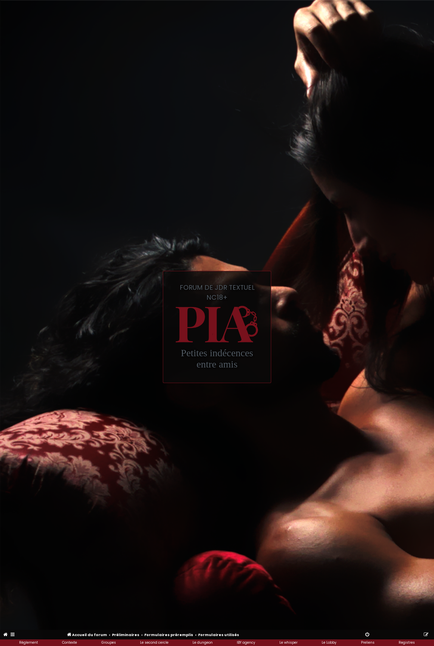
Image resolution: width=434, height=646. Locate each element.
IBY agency (246, 642)
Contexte (69, 642)
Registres (407, 642)
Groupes (108, 642)
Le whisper (288, 642)
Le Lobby (329, 642)
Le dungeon (203, 642)
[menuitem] (5, 635)
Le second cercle (154, 642)
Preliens (368, 642)
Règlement (28, 642)
